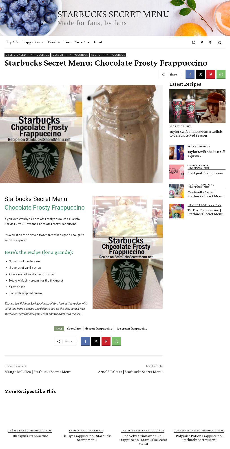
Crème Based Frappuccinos (27, 55)
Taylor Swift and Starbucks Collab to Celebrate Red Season (195, 133)
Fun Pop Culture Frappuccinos (201, 185)
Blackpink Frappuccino (205, 173)
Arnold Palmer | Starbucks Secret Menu (130, 371)
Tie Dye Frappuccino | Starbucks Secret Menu (205, 212)
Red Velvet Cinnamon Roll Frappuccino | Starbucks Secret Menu (143, 440)
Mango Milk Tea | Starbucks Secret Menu (37, 371)
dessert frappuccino (98, 328)
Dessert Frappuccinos (70, 55)
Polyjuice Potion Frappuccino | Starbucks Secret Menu (199, 438)
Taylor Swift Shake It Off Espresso (206, 153)
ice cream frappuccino (132, 328)
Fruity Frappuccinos (204, 204)
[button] (220, 42)
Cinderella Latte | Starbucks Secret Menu (205, 194)
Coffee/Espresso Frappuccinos (199, 430)
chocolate (74, 328)
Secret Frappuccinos (108, 55)
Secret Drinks (180, 126)
